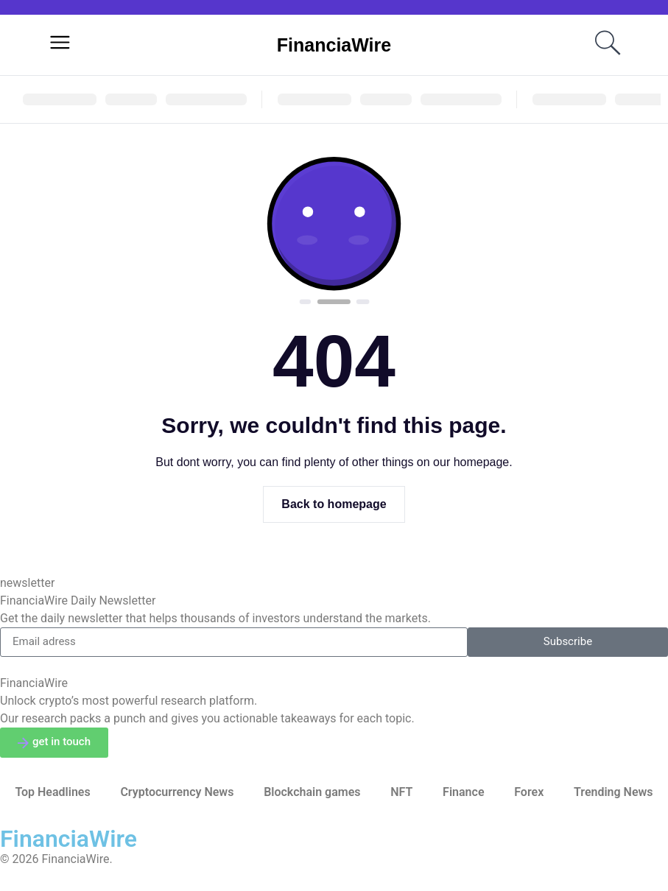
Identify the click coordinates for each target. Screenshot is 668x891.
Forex (529, 792)
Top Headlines (52, 792)
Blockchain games (312, 792)
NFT (401, 792)
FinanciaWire (334, 45)
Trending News (613, 792)
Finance (463, 792)
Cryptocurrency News (176, 792)
